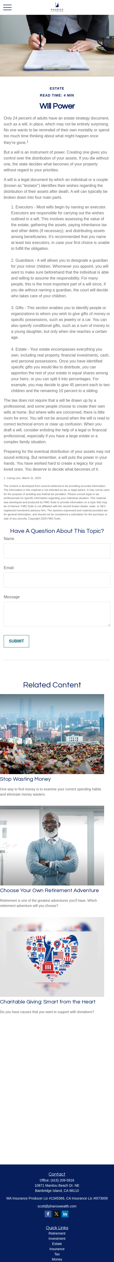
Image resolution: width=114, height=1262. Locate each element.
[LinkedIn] (65, 1214)
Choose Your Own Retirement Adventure (49, 890)
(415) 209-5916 (62, 1180)
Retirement (57, 1233)
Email (9, 568)
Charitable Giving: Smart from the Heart (47, 1002)
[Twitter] (56, 1214)
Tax (57, 1254)
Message (12, 597)
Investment (57, 1239)
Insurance (56, 1249)
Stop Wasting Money (25, 779)
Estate (57, 1244)
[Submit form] (16, 641)
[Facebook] (48, 1214)
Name (9, 539)
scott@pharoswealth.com (57, 1206)
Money (57, 1259)
